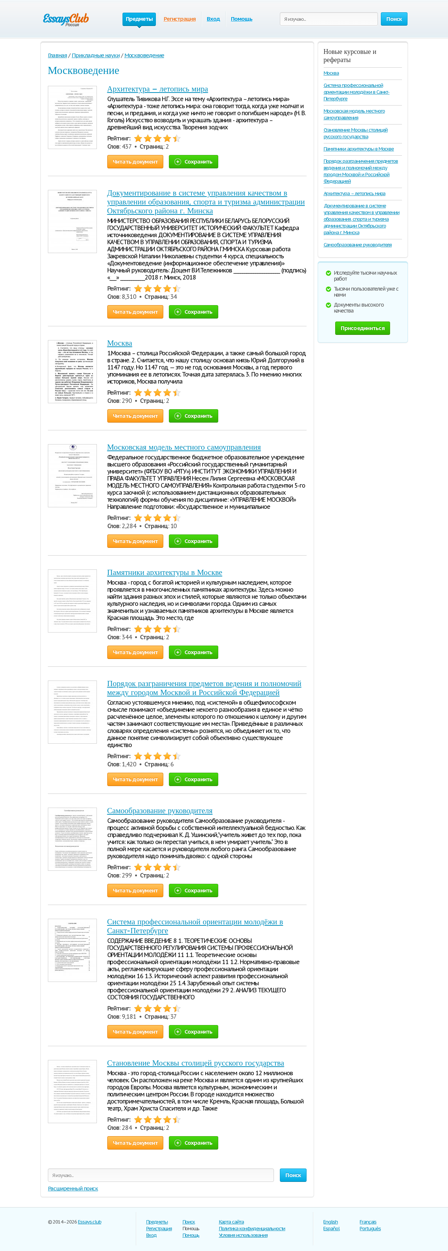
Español (331, 1228)
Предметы (157, 1222)
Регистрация (180, 18)
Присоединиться (363, 328)
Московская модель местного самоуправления (184, 447)
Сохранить (193, 161)
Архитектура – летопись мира (157, 88)
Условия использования (243, 1235)
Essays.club (89, 1222)
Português (370, 1228)
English (330, 1222)
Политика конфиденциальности (252, 1228)
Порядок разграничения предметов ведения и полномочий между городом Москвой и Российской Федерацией (204, 688)
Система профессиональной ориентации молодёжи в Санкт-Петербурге (357, 92)
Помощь (241, 18)
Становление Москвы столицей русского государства (195, 1062)
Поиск (189, 1222)
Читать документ (135, 161)
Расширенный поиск (73, 1188)
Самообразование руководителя (160, 810)
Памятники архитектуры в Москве (164, 572)
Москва (120, 343)
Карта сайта (231, 1222)
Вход (213, 18)
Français (368, 1222)
